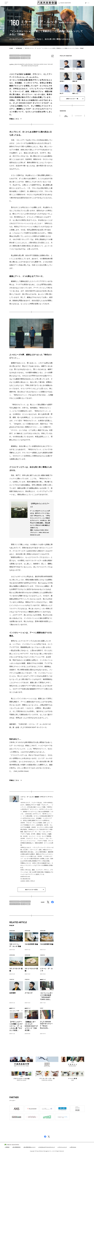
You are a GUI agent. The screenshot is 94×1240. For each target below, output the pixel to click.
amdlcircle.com (25, 877)
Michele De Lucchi (27, 55)
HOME (11, 48)
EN (88, 3)
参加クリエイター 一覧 (72, 99)
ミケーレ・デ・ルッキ (15, 58)
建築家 (31, 58)
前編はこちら (14, 119)
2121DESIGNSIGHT (15, 55)
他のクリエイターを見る (31, 890)
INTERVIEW (19, 48)
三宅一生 (25, 58)
